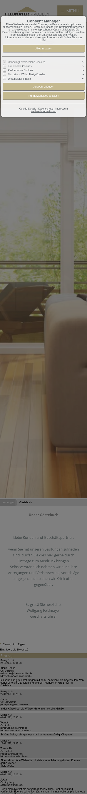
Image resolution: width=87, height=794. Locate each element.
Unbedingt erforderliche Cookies (26, 62)
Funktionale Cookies (20, 66)
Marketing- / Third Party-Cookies (27, 74)
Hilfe (43, 40)
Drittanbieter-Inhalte (19, 78)
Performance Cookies (20, 70)
